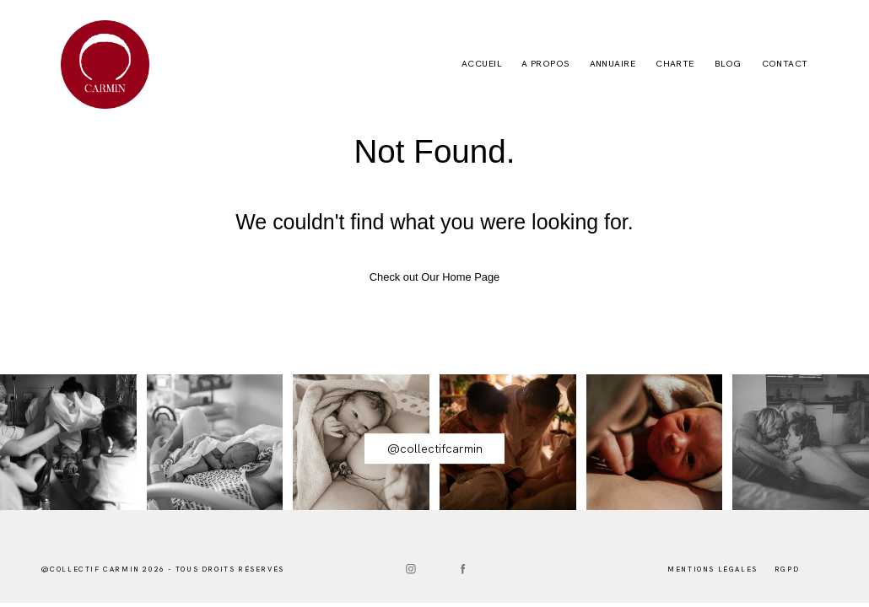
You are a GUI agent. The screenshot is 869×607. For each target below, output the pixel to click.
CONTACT (785, 64)
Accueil (481, 64)
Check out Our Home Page (434, 277)
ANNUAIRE (612, 64)
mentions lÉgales (712, 569)
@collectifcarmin (435, 448)
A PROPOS (545, 64)
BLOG (728, 64)
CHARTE (675, 64)
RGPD (787, 569)
